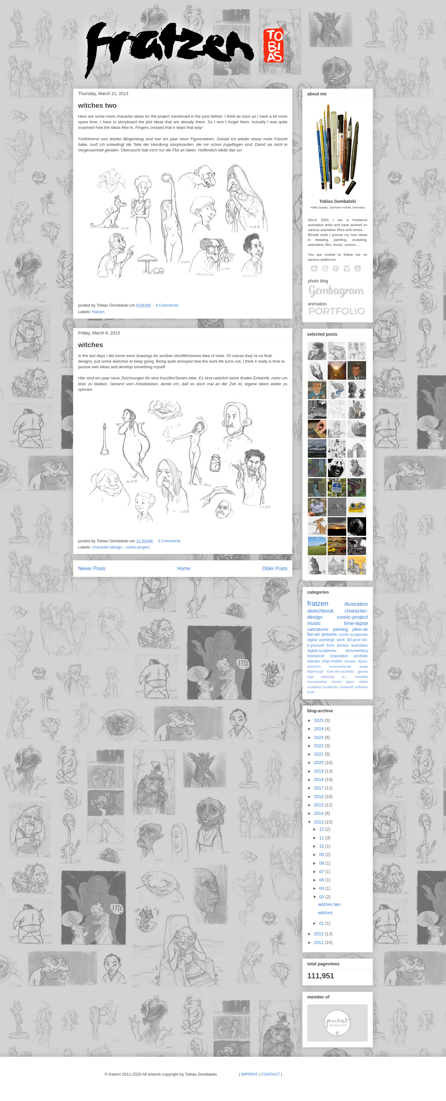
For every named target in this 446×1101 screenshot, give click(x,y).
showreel (346, 687)
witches (90, 345)
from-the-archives (340, 671)
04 (322, 888)
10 (322, 846)
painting (340, 629)
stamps (313, 661)
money (336, 682)
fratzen (98, 311)
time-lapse (356, 623)
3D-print (354, 640)
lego (310, 677)
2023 (319, 737)
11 (322, 837)
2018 (319, 779)
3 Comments (169, 541)
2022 (319, 745)
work (341, 640)
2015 (319, 804)
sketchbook (320, 611)
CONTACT (270, 1074)
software (361, 687)
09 (322, 854)
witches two (97, 105)
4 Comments (166, 305)
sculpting (314, 687)
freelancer (316, 656)
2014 (319, 813)
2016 (319, 796)
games (362, 671)
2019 (319, 771)
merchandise (317, 682)
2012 (319, 933)
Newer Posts (91, 568)
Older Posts (274, 568)
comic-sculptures (353, 634)
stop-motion (332, 661)
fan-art (313, 634)
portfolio (361, 656)
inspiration (339, 656)
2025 (319, 720)
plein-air (360, 629)
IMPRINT (249, 1074)
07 (322, 871)
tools (311, 692)
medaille (361, 677)
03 (322, 896)
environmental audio (348, 666)
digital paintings (321, 640)
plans (350, 682)
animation (359, 645)
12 (322, 829)
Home (183, 568)
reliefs (363, 682)
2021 (319, 754)
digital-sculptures (322, 651)
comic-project (137, 547)
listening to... (334, 677)
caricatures (317, 629)
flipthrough (315, 671)
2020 (319, 762)
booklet (350, 661)
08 (322, 863)
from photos (338, 645)
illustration (356, 604)
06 (322, 879)
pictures (329, 634)
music (314, 623)
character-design (107, 547)
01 (322, 923)
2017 (319, 787)
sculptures (330, 687)
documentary (356, 651)
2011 (319, 942)
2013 (319, 821)
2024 (319, 728)
